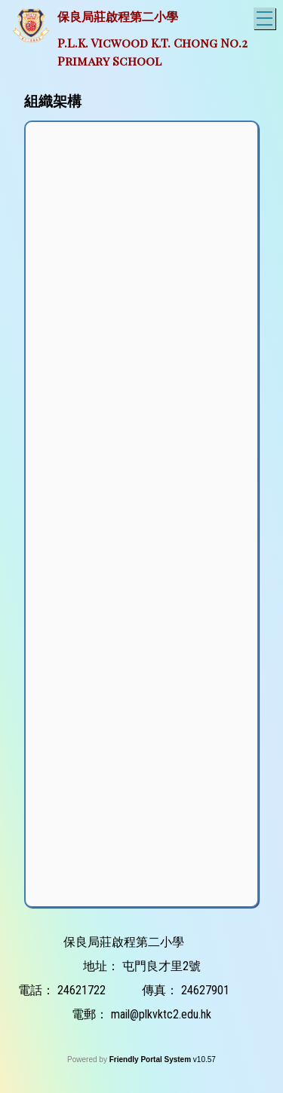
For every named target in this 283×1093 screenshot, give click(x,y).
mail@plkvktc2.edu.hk (161, 1014)
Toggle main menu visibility (266, 16)
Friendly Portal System (151, 1059)
